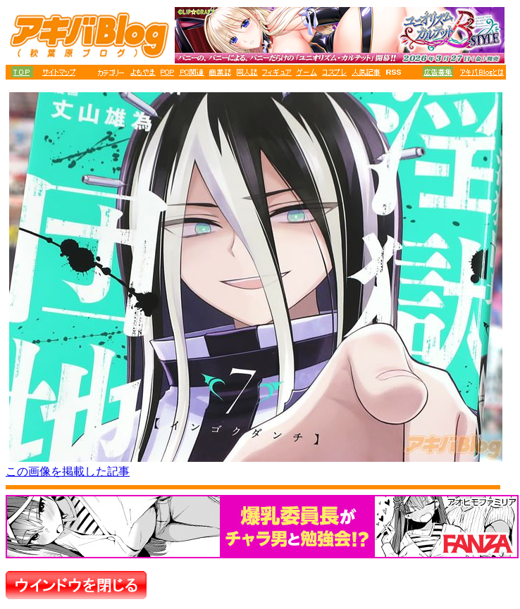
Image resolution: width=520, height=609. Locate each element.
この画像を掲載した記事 (68, 471)
